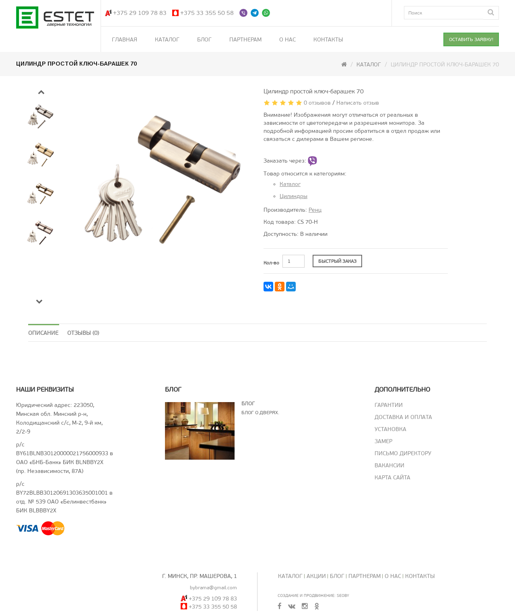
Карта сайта (392, 477)
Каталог (167, 39)
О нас (287, 39)
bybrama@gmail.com (213, 587)
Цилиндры (293, 196)
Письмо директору (403, 453)
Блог (204, 39)
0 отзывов (317, 102)
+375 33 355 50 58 (207, 13)
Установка (390, 429)
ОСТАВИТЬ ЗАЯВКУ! (471, 39)
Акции (316, 576)
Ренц (315, 209)
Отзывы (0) (83, 333)
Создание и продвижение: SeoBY (313, 595)
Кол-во (271, 263)
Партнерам (245, 39)
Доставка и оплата (403, 417)
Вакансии (389, 465)
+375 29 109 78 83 (140, 13)
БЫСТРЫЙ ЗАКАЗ (337, 261)
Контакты (328, 39)
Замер (383, 441)
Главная (124, 39)
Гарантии (389, 405)
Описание (43, 333)
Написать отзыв (357, 102)
